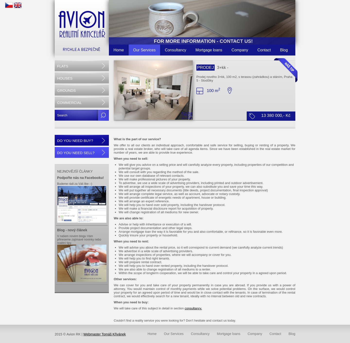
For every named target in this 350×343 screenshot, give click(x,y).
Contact (264, 50)
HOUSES (64, 78)
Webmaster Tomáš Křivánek (104, 334)
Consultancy (175, 50)
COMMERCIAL (69, 103)
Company (240, 50)
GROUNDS (66, 90)
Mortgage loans (208, 50)
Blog (284, 50)
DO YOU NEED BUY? (75, 141)
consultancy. (193, 308)
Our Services (144, 50)
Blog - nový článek (72, 230)
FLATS (62, 66)
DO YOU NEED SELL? (76, 153)
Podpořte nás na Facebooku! (80, 178)
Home (119, 50)
